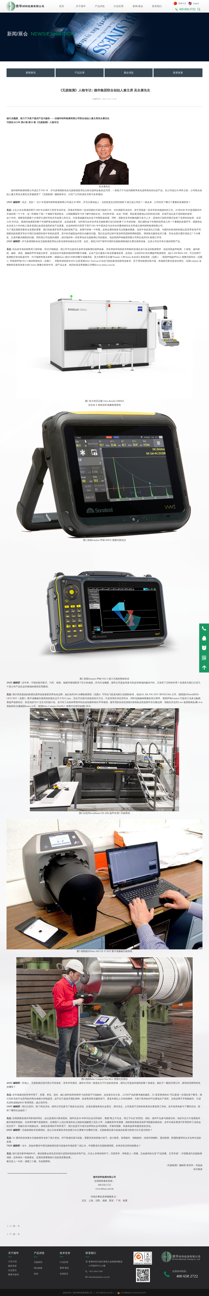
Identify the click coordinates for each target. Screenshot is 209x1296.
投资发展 (178, 72)
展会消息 (129, 72)
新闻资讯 (31, 72)
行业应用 (118, 6)
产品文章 (80, 72)
